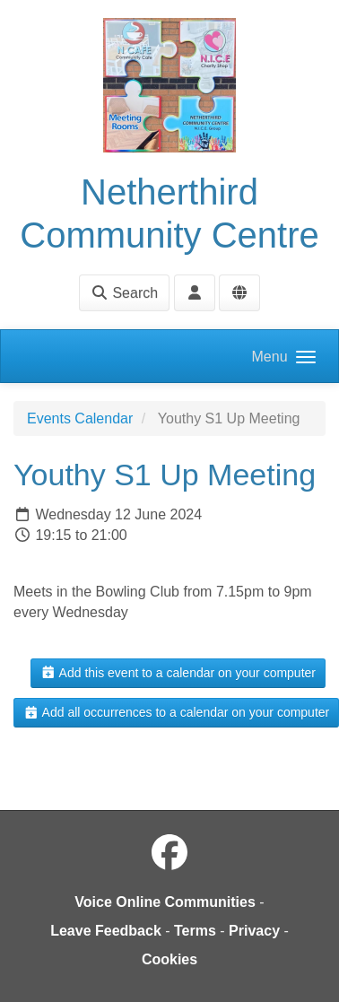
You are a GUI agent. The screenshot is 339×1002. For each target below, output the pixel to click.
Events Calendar (80, 418)
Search (124, 293)
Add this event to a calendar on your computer (178, 673)
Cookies (169, 959)
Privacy (254, 930)
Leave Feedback (105, 930)
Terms (195, 930)
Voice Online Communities (165, 902)
